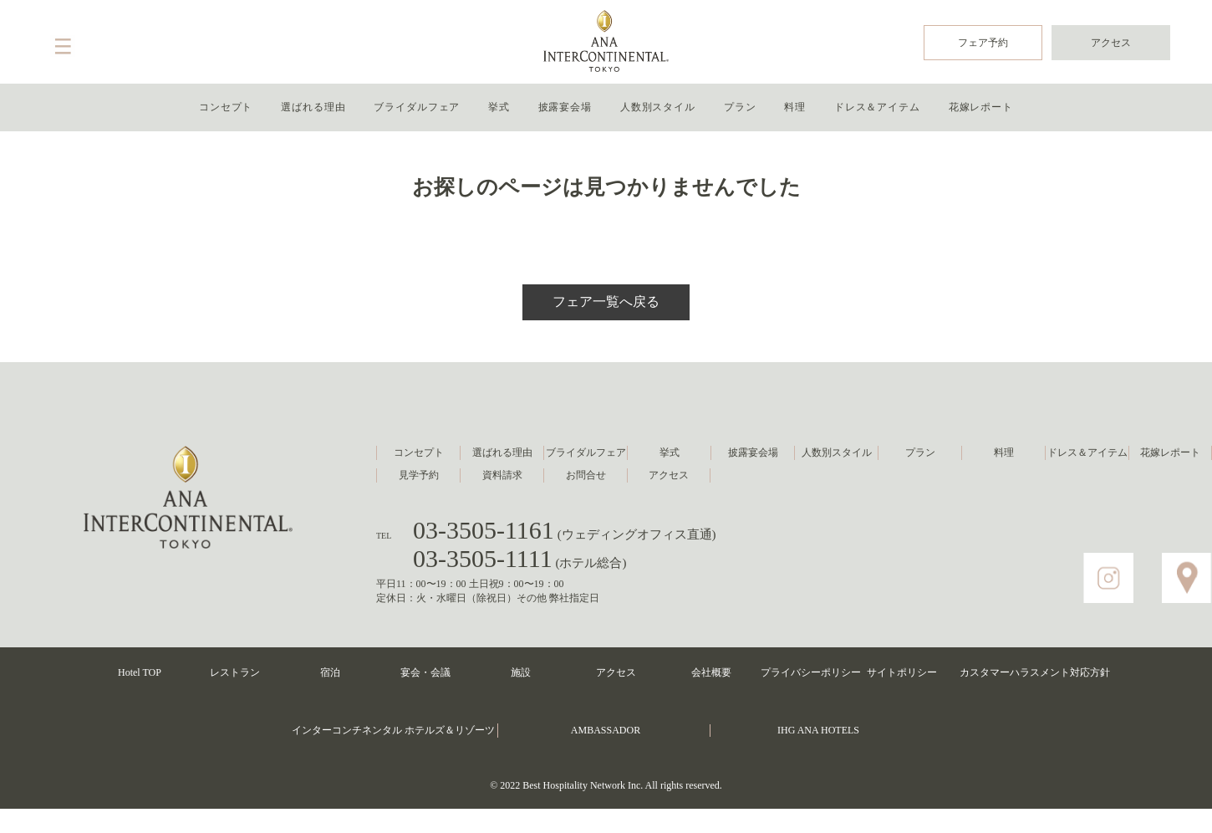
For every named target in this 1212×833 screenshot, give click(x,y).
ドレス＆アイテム (877, 107)
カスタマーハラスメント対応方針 (1035, 672)
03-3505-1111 (519, 558)
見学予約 (419, 475)
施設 (521, 672)
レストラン (235, 672)
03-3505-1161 (564, 530)
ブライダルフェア (417, 107)
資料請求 (502, 475)
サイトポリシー (902, 672)
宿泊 (330, 672)
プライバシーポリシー (811, 672)
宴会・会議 (425, 672)
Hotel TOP (139, 672)
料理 (795, 107)
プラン (740, 107)
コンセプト (226, 107)
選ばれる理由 (313, 107)
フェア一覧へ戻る (606, 301)
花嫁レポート (981, 107)
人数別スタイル (657, 107)
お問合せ (586, 475)
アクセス (1111, 43)
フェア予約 (983, 43)
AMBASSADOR (605, 730)
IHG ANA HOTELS (818, 730)
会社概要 (711, 672)
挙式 (499, 107)
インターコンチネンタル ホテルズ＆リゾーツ (393, 730)
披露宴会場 (565, 107)
